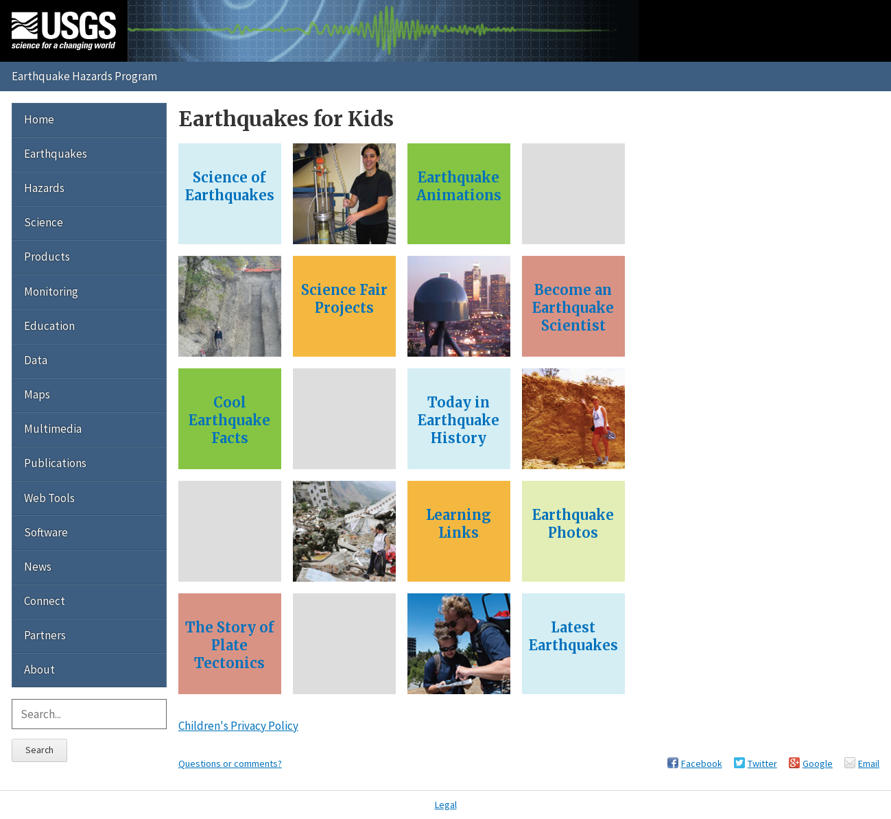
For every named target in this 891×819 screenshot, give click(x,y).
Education (49, 325)
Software (46, 532)
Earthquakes (55, 153)
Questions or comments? (230, 763)
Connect (44, 600)
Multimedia (53, 428)
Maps (37, 394)
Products (47, 256)
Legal (446, 804)
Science (43, 222)
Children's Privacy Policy (238, 725)
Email (868, 763)
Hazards (44, 187)
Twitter (762, 763)
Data (35, 360)
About (39, 669)
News (37, 566)
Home (39, 119)
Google (818, 763)
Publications (55, 463)
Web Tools (49, 498)
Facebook (701, 763)
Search (39, 750)
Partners (45, 635)
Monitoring (51, 291)
